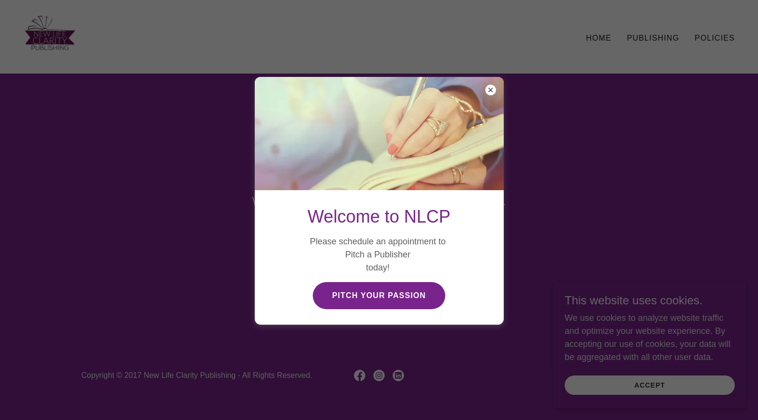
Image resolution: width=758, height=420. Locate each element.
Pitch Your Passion (379, 295)
